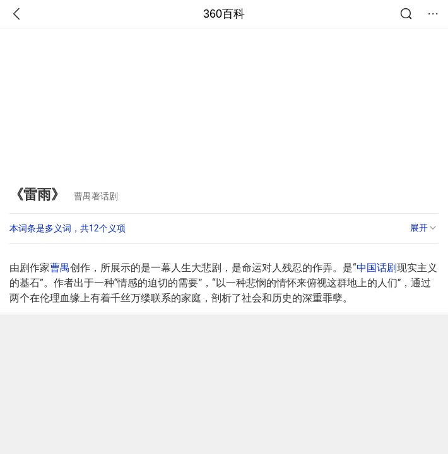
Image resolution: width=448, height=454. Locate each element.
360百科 (224, 14)
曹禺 (60, 268)
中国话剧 (377, 268)
